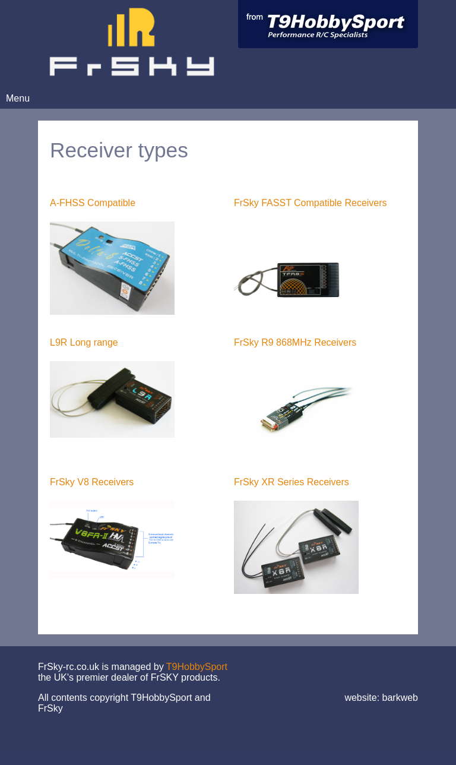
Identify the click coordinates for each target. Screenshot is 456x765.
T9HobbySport (196, 667)
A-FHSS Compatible (92, 203)
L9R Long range (84, 342)
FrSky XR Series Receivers (291, 482)
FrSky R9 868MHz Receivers (295, 342)
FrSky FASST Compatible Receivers (310, 203)
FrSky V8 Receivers (92, 482)
